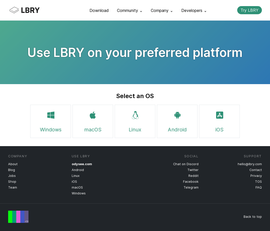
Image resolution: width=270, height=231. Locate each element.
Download (99, 10)
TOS (258, 181)
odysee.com (82, 164)
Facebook (191, 181)
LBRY (34, 10)
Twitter (193, 170)
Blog (11, 170)
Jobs (12, 176)
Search (229, 10)
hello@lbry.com (250, 164)
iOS (219, 121)
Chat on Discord (186, 164)
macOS (92, 121)
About (13, 164)
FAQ (259, 187)
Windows (51, 121)
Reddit (193, 176)
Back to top (253, 217)
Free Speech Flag (18, 217)
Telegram (191, 187)
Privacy (256, 176)
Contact (255, 170)
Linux (135, 121)
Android (177, 121)
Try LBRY (250, 10)
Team (12, 187)
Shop (12, 181)
